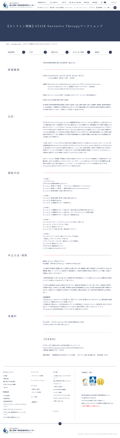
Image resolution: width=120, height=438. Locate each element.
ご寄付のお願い (58, 387)
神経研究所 (6, 398)
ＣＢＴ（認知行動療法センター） (11, 417)
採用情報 (99, 7)
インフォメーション (81, 7)
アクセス (92, 7)
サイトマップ (57, 384)
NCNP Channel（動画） (9, 384)
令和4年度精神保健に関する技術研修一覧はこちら (59, 63)
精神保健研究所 (7, 401)
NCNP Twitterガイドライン (62, 398)
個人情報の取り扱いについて (62, 381)
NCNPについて (43, 7)
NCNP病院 (60, 7)
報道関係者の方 (42, 2)
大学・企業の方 (54, 2)
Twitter (5, 387)
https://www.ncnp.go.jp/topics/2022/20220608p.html (63, 348)
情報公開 (86, 2)
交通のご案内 (36, 389)
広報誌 (5, 376)
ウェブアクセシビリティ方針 (62, 395)
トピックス (69, 7)
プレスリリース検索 (37, 376)
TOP (7, 44)
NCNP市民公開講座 (60, 389)
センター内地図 (36, 392)
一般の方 (63, 2)
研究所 (52, 7)
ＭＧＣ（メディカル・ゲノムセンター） (13, 409)
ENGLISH (114, 2)
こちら (111, 403)
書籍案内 (34, 402)
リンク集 (106, 7)
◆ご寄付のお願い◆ (75, 2)
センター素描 (57, 392)
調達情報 (94, 2)
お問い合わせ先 (58, 401)
